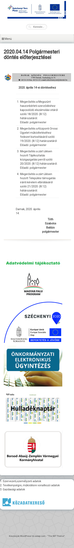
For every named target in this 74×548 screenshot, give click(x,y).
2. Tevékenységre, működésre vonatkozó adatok (30, 485)
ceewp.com (39, 536)
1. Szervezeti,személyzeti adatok (20, 481)
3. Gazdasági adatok (12, 489)
